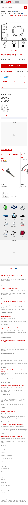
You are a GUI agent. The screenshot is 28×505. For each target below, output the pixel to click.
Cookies (6, 502)
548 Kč (23, 82)
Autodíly (17, 11)
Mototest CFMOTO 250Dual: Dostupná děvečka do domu (11, 334)
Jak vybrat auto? (4, 463)
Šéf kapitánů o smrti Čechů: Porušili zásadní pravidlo (10, 277)
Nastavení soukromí (12, 502)
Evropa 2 (2, 493)
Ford (5, 216)
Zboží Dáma (3, 452)
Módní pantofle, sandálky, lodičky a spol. (8, 318)
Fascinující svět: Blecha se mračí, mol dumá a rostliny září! (11, 387)
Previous (2, 169)
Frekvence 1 (3, 492)
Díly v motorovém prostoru (6, 13)
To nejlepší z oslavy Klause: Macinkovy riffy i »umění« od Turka (12, 309)
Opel (5, 225)
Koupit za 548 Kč (14, 66)
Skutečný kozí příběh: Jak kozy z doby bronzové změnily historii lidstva (14, 430)
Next (25, 169)
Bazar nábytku (3, 482)
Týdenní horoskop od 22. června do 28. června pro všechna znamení (13, 321)
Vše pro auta (11, 11)
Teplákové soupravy (4, 477)
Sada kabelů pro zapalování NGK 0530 (11, 54)
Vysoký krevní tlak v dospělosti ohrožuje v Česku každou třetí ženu (13, 418)
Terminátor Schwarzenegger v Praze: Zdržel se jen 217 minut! (12, 305)
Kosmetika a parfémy (4, 476)
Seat (14, 233)
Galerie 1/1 (14, 50)
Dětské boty (3, 479)
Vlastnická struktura (19, 502)
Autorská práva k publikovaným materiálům (10, 500)
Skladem (24, 77)
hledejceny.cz (3, 447)
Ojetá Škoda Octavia (4, 461)
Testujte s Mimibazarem (5, 468)
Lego (2, 473)
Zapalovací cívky (4, 15)
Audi (22, 216)
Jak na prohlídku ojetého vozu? (6, 455)
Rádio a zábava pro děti (5, 490)
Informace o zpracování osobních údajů (19, 501)
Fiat (22, 233)
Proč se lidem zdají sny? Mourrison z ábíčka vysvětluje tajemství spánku (14, 429)
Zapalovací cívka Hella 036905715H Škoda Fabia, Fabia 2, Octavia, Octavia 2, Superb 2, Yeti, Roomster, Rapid (9, 156)
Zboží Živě (3, 449)
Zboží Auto (3, 460)
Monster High (3, 470)
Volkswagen (14, 208)
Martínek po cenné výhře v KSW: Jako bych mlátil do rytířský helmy (13, 438)
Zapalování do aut (18, 13)
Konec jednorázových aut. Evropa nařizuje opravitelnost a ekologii (13, 330)
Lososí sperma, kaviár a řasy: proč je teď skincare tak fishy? (12, 404)
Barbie (2, 471)
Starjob (2, 487)
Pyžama (2, 474)
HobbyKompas (3, 457)
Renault (14, 225)
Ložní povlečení (3, 480)
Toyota (22, 225)
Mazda (5, 233)
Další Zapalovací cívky (5, 153)
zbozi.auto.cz (3, 11)
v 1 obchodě (4, 186)
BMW (14, 216)
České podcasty (4, 489)
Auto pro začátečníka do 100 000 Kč (7, 458)
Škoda (5, 208)
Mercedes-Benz (22, 208)
